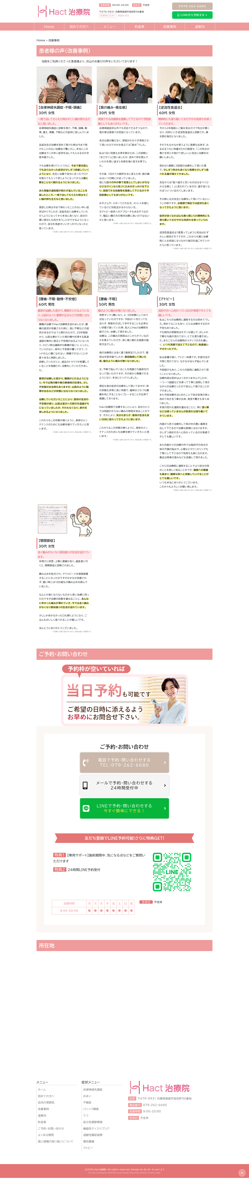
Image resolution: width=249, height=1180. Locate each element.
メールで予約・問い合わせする (124, 786)
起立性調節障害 (93, 1124)
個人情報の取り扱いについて (55, 1143)
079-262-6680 (192, 6)
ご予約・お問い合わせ (51, 1130)
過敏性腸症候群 (93, 1137)
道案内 (42, 1117)
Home (41, 40)
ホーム (42, 1091)
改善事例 (43, 1111)
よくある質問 (46, 1137)
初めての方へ (46, 1098)
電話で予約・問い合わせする (124, 763)
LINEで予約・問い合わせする (124, 810)
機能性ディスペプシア (96, 1130)
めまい (87, 1098)
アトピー (88, 1150)
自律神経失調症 (93, 1091)
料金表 (42, 1124)
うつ (85, 1117)
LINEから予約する (192, 15)
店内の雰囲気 (46, 1104)
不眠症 (87, 1104)
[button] (242, 1173)
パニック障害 (91, 1111)
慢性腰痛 (88, 1143)
